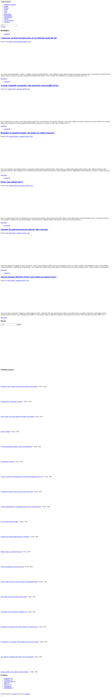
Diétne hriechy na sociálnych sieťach (11, 551)
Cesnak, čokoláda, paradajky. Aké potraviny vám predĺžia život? (30, 85)
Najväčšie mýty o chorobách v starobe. (11, 401)
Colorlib (14, 694)
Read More (4, 78)
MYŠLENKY (8, 15)
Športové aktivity (5, 431)
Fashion (6, 8)
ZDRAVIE (7, 34)
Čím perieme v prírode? (7, 461)
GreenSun (7, 22)
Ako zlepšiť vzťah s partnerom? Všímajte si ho (14, 611)
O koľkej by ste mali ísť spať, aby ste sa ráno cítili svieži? (17, 491)
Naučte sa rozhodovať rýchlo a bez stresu (12, 566)
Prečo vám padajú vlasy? (12, 182)
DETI (5, 683)
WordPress (27, 694)
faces (5, 12)
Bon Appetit (7, 14)
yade (29, 41)
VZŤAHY (7, 680)
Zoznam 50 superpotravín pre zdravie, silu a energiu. (24, 229)
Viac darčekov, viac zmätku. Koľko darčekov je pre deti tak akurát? (19, 642)
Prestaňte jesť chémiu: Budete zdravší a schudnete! (15, 536)
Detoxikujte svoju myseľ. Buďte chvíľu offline (14, 596)
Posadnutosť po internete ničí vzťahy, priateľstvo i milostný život (19, 627)
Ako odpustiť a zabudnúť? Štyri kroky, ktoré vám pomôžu (17, 657)
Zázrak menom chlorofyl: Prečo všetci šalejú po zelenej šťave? (29, 277)
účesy (5, 11)
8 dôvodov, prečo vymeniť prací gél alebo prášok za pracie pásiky (19, 386)
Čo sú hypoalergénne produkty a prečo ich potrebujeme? (16, 446)
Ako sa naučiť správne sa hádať (9, 521)
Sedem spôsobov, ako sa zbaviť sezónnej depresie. (15, 672)
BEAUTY (7, 685)
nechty (6, 9)
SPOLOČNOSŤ (8, 681)
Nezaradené (7, 686)
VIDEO (6, 19)
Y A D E (3, 26)
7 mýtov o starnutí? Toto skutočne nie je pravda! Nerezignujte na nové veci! (22, 476)
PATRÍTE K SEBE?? (10, 4)
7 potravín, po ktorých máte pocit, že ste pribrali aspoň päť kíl (29, 38)
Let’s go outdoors (9, 20)
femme (6, 6)
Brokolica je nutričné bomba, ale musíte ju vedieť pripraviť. (28, 133)
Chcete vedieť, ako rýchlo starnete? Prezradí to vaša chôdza (17, 416)
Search (19, 324)
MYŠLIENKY (8, 17)
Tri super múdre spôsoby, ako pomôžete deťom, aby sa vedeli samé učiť (21, 506)
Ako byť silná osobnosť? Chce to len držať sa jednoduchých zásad (19, 581)
